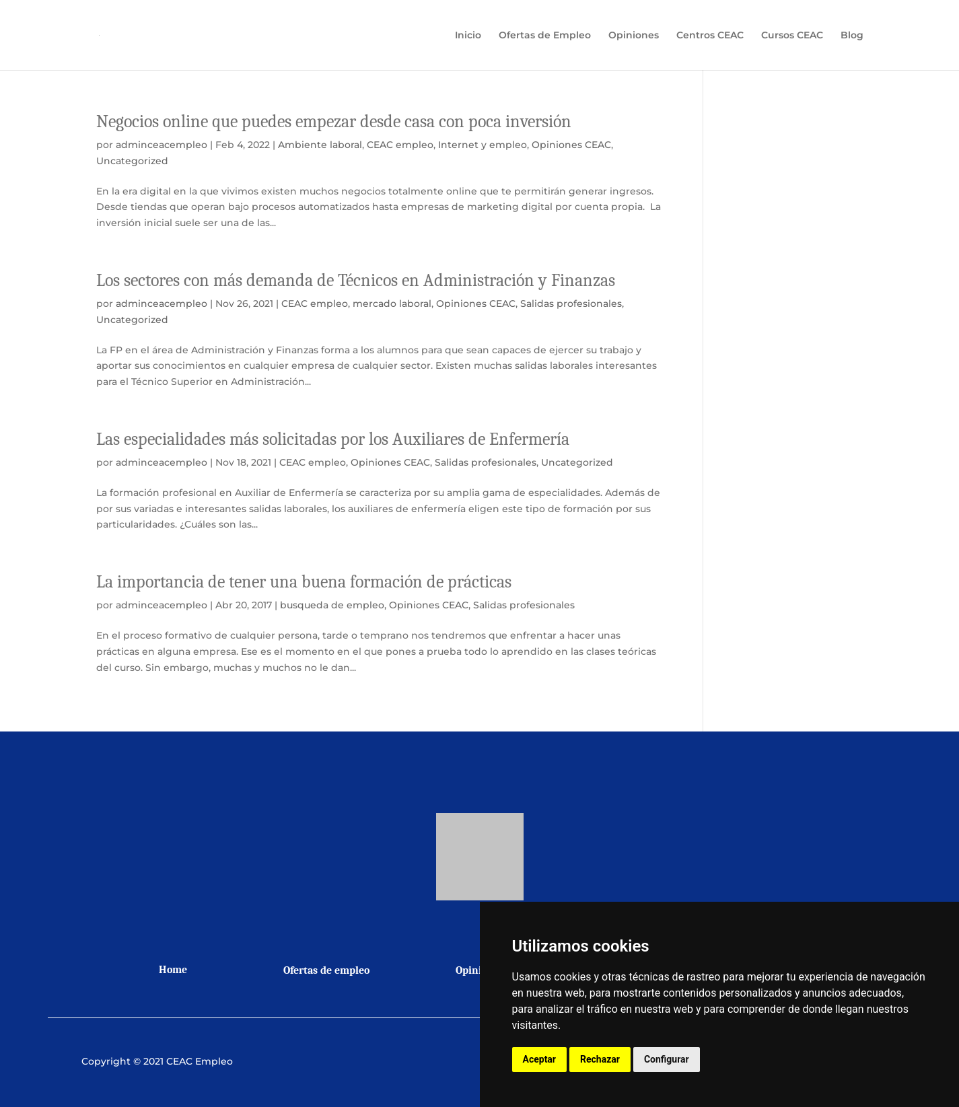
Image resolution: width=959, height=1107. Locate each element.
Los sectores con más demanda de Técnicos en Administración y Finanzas (355, 281)
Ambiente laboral (320, 145)
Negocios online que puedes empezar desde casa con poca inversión (333, 122)
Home (173, 970)
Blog (852, 35)
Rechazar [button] (600, 1059)
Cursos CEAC (792, 35)
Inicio (468, 35)
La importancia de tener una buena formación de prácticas (303, 582)
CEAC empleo (400, 145)
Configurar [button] (666, 1059)
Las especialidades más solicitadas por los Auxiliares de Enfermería (332, 439)
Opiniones (633, 35)
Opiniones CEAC (571, 145)
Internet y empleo (482, 145)
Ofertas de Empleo (545, 35)
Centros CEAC (710, 35)
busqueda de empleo (332, 605)
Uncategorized (132, 161)
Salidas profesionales (571, 303)
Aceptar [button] (540, 1059)
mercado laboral (392, 303)
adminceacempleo (161, 145)
